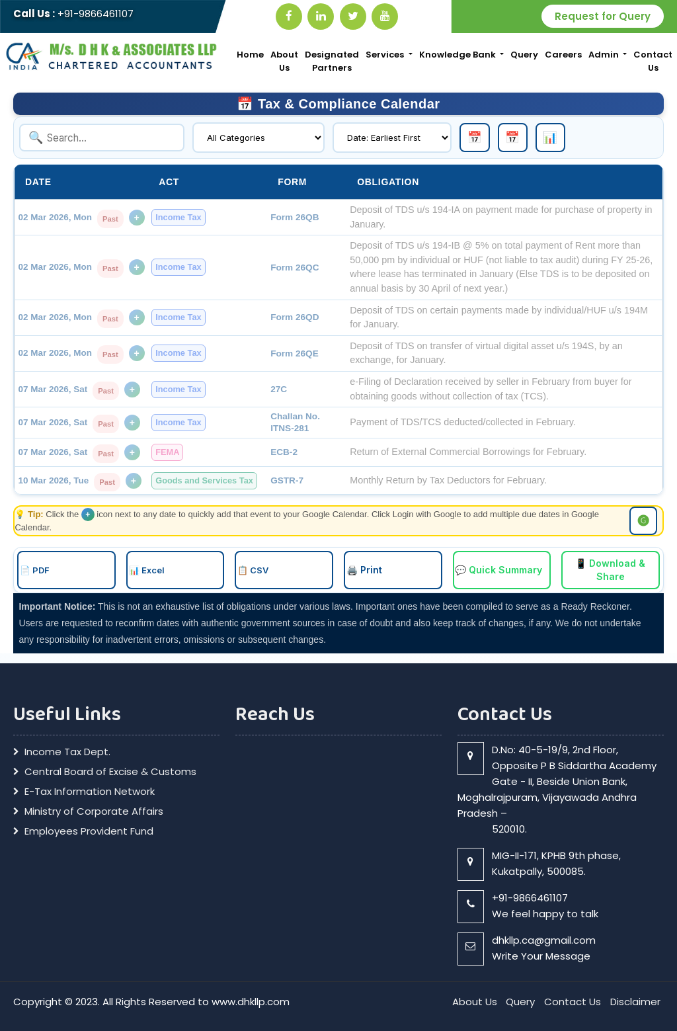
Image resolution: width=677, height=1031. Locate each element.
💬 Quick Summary (499, 568)
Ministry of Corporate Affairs (93, 809)
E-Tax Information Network (89, 789)
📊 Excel (147, 568)
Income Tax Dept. (67, 750)
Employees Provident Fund (88, 829)
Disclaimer (635, 1000)
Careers (563, 54)
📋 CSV (252, 568)
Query (524, 54)
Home (250, 54)
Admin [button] (604, 54)
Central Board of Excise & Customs (110, 769)
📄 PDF (35, 568)
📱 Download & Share (610, 568)
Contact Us (652, 61)
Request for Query (603, 16)
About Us (284, 61)
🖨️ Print (364, 568)
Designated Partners (332, 61)
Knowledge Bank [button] (458, 54)
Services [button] (386, 54)
